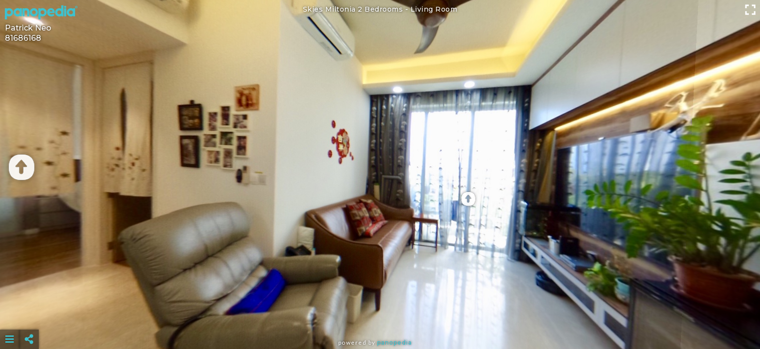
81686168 (23, 38)
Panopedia (394, 342)
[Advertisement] (380, 315)
